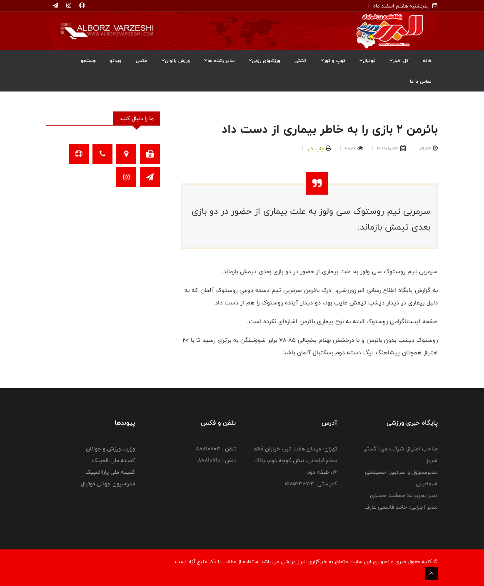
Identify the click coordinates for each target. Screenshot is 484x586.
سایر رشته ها (219, 60)
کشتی (300, 60)
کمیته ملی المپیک (113, 460)
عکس (141, 60)
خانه (427, 60)
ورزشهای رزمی (264, 60)
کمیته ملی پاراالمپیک (110, 472)
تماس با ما (421, 81)
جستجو (88, 60)
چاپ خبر (315, 148)
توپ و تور (333, 60)
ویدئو (116, 60)
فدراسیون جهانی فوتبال (108, 484)
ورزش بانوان (176, 60)
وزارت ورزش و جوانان (110, 449)
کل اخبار (399, 60)
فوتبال (367, 60)
